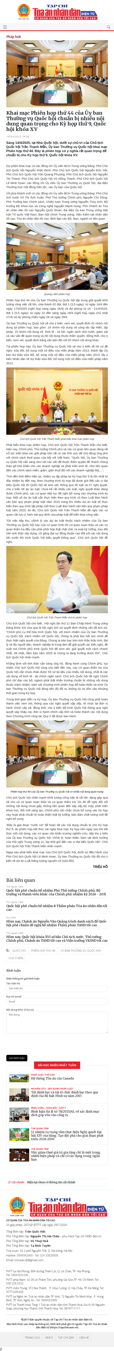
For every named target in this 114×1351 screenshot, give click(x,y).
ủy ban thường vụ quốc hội (80, 950)
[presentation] (36, 1044)
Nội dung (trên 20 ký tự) (20, 1009)
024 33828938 (49, 1255)
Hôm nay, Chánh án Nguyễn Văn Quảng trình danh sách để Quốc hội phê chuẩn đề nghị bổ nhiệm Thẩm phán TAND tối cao (56, 923)
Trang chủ (32, 1337)
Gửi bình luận (17, 1058)
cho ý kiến (15, 958)
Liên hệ (84, 1337)
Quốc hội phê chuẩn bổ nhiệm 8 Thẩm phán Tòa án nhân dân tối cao (56, 908)
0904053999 (49, 1300)
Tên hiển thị (13, 983)
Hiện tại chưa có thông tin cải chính (51, 1182)
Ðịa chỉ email (13, 996)
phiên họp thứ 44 (43, 950)
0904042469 (24, 1255)
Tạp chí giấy (66, 1337)
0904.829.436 (19, 1275)
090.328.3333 (14, 1283)
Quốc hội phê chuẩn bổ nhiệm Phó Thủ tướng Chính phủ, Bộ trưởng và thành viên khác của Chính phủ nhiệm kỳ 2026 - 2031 (56, 892)
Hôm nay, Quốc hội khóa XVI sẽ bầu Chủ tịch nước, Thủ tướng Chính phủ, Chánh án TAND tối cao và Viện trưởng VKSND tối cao (57, 938)
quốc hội (19, 950)
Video (49, 1337)
